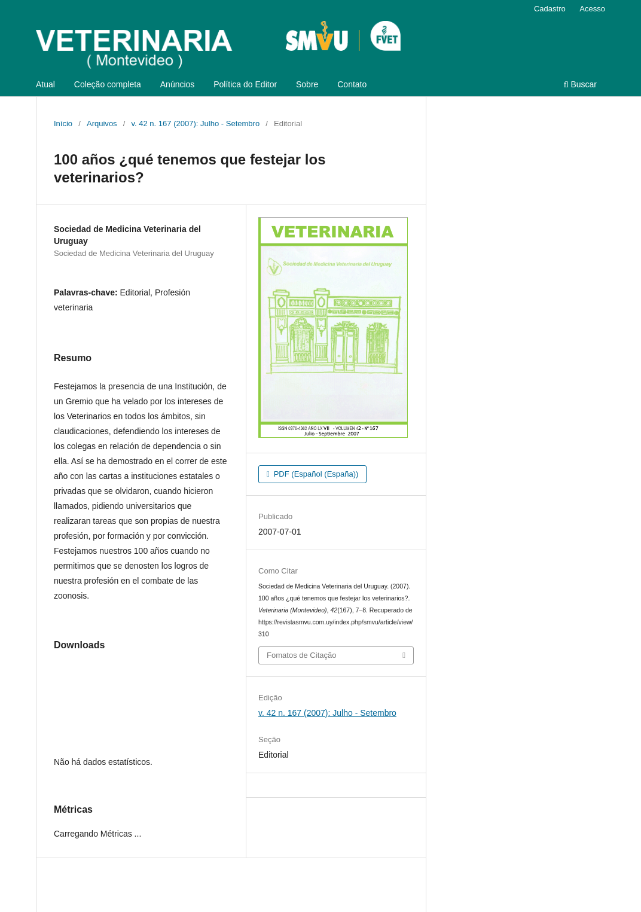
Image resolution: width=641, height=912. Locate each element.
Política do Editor (245, 84)
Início (63, 123)
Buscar (580, 84)
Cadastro (550, 8)
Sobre (307, 84)
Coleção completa (107, 84)
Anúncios (177, 84)
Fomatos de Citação (301, 655)
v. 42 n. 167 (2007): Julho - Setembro (196, 123)
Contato (352, 84)
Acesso (592, 8)
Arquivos (102, 123)
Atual (45, 84)
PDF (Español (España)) (314, 473)
